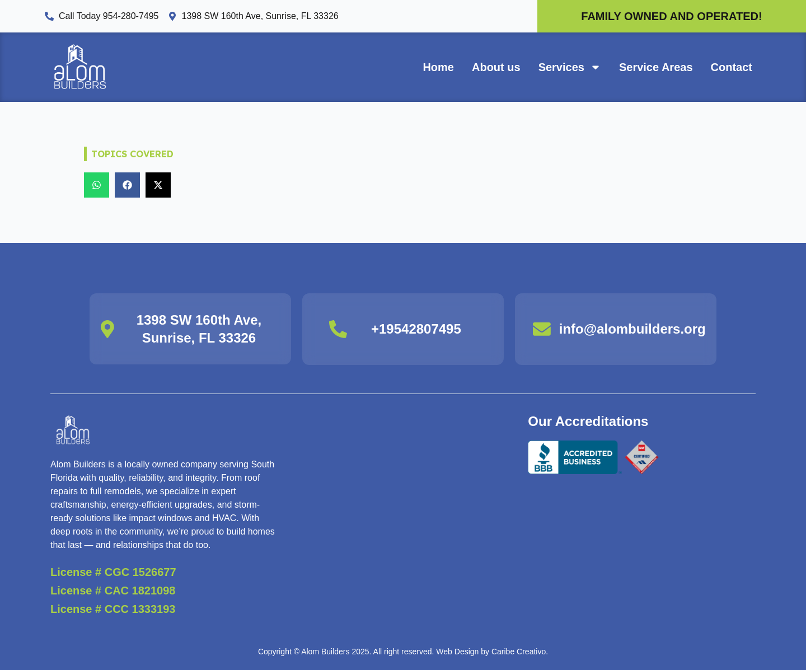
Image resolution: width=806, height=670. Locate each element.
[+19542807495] (338, 329)
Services (569, 67)
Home (438, 67)
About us (496, 67)
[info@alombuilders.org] (542, 329)
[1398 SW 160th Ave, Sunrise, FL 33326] (107, 329)
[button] (96, 185)
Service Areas (656, 67)
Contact (731, 67)
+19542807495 (416, 328)
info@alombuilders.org (632, 328)
